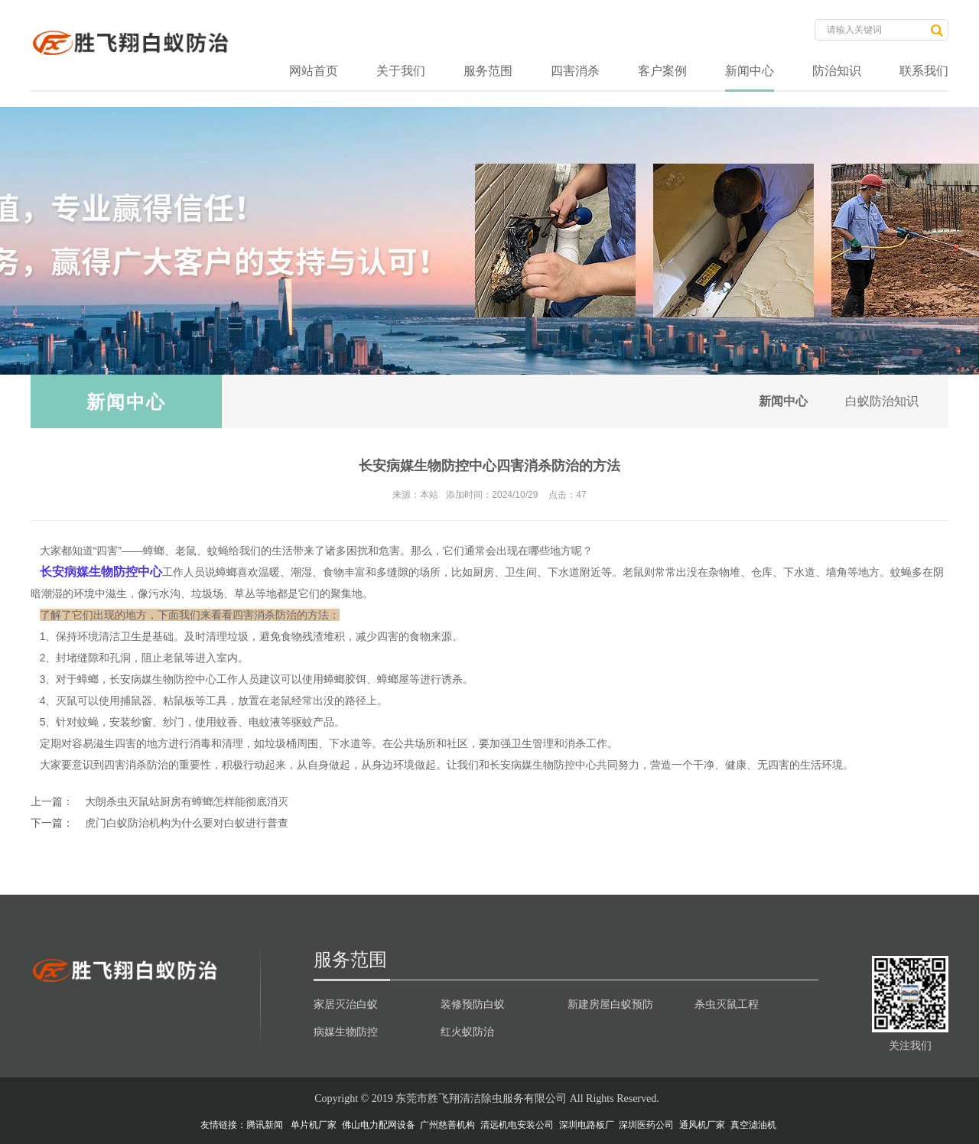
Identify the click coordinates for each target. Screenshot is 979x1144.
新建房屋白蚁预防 (610, 1004)
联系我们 (923, 70)
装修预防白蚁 (473, 1004)
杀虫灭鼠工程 (726, 1004)
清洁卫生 (120, 636)
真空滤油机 (753, 1125)
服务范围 (487, 70)
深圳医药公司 (646, 1125)
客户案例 (662, 70)
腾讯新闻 (264, 1125)
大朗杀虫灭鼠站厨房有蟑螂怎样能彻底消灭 (186, 801)
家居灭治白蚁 (346, 1004)
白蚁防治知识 (881, 401)
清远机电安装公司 (517, 1125)
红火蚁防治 (467, 1031)
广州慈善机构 (447, 1125)
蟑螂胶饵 (345, 679)
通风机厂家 (702, 1125)
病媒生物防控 (346, 1031)
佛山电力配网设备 (378, 1125)
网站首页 (313, 70)
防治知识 (836, 70)
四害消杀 (575, 70)
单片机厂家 (314, 1125)
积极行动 (243, 765)
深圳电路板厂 (586, 1125)
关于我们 (400, 70)
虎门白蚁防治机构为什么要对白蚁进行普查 (186, 823)
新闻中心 (749, 70)
